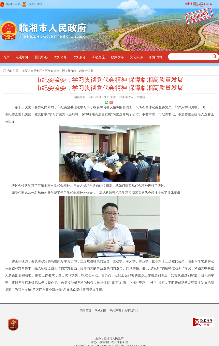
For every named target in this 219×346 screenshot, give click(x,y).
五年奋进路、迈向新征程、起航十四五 (69, 70)
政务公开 (60, 57)
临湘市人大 (13, 4)
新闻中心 (41, 57)
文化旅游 (136, 57)
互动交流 (98, 57)
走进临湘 (22, 57)
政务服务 (79, 57)
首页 (6, 57)
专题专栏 (36, 70)
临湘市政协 (35, 4)
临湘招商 (155, 57)
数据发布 (117, 57)
